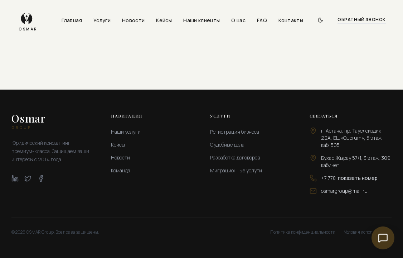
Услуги (102, 20)
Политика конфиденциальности (302, 232)
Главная (72, 20)
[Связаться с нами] (383, 237)
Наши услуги (126, 131)
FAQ (262, 20)
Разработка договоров (235, 157)
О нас (238, 20)
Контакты (290, 20)
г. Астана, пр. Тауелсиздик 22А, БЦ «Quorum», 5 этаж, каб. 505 (352, 137)
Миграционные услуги (236, 170)
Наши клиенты (201, 20)
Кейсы (164, 20)
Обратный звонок (362, 20)
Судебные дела (227, 144)
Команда (120, 170)
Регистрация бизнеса (234, 131)
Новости (133, 20)
